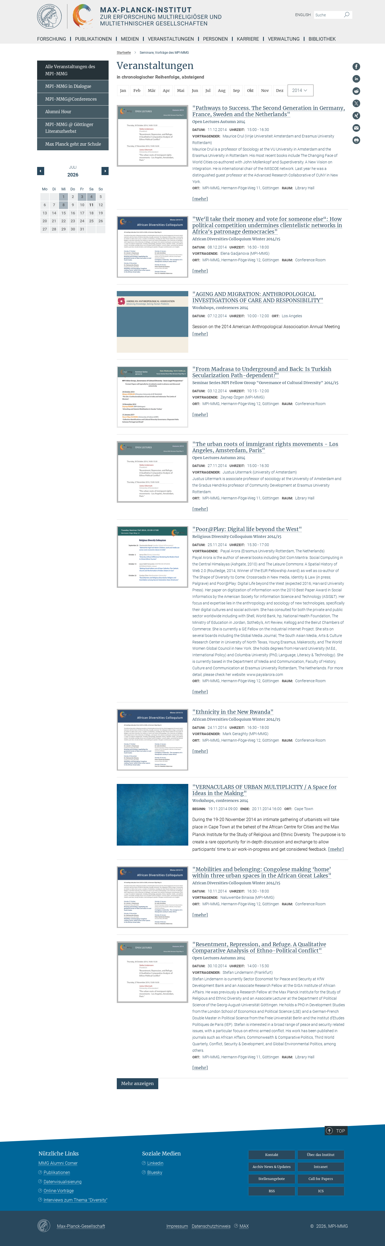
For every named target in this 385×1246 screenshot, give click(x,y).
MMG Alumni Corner (57, 1163)
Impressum (177, 1226)
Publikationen (93, 39)
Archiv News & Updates (272, 1167)
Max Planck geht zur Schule (73, 144)
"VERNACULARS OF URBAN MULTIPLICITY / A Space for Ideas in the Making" (264, 790)
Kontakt (271, 1155)
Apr (166, 90)
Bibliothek (322, 39)
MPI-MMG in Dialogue (68, 86)
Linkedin (155, 1163)
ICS (321, 1191)
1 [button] (63, 196)
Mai (180, 90)
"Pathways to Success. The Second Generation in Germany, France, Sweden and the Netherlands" (268, 111)
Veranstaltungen (171, 39)
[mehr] (200, 199)
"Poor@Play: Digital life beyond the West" (247, 529)
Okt (250, 90)
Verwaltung (284, 39)
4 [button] (91, 196)
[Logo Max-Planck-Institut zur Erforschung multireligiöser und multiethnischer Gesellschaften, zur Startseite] (139, 16)
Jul (208, 90)
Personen (215, 39)
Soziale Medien (161, 1154)
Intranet (321, 1167)
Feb (137, 90)
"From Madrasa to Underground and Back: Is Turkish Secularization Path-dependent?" (262, 372)
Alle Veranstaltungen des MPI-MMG (70, 70)
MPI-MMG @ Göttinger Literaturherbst (69, 128)
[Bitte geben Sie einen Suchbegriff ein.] (327, 15)
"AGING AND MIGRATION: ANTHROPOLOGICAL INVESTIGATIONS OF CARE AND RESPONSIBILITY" (257, 297)
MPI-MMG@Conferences (71, 99)
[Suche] (346, 15)
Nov (265, 90)
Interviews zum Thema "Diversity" (76, 1200)
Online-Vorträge (59, 1190)
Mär (152, 90)
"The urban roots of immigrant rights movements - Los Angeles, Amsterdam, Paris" (265, 447)
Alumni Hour (58, 111)
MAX (244, 1226)
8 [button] (63, 205)
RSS (272, 1191)
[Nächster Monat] (40, 171)
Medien (130, 39)
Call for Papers (321, 1179)
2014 (297, 90)
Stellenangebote (271, 1179)
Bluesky (154, 1172)
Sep (236, 90)
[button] (137, 1083)
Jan (123, 90)
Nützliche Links (58, 1154)
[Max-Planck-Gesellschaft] (47, 1226)
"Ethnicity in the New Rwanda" (233, 712)
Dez (279, 90)
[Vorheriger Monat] (105, 171)
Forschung (51, 39)
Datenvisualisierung (63, 1181)
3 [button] (82, 196)
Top (340, 1130)
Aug (222, 90)
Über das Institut (321, 1155)
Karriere (248, 39)
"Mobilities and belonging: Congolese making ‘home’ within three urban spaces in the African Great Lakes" (262, 872)
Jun (195, 90)
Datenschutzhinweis (211, 1226)
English (303, 15)
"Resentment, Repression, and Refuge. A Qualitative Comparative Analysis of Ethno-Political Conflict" (259, 947)
